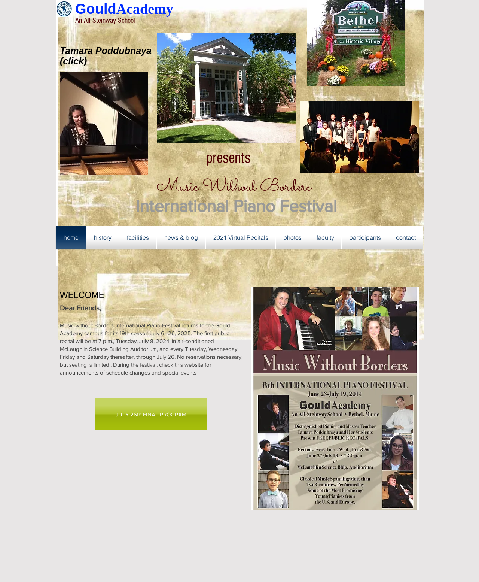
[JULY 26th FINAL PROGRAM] (151, 414)
